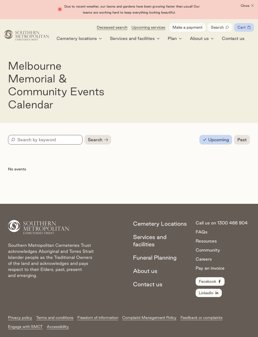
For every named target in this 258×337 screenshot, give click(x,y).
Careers (204, 259)
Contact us (233, 38)
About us (202, 38)
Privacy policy (20, 317)
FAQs (201, 231)
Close (247, 6)
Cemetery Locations (160, 223)
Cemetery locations (79, 38)
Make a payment (187, 27)
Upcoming (218, 139)
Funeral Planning (155, 257)
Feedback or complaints (202, 317)
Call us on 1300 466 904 (222, 222)
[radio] (215, 140)
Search (220, 27)
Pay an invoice (210, 268)
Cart (245, 28)
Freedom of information (97, 317)
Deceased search (112, 27)
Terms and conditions (54, 317)
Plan (175, 38)
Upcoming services (148, 27)
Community (208, 250)
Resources (206, 240)
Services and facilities (135, 38)
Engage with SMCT (25, 326)
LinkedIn (209, 293)
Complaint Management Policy (149, 317)
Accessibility (58, 326)
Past (242, 139)
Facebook (210, 281)
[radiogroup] (224, 140)
